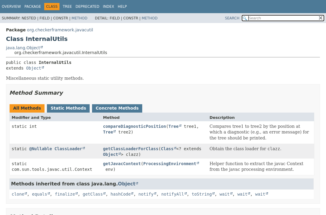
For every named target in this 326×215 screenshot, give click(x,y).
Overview (11, 6)
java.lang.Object (23, 47)
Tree (67, 6)
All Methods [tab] (27, 108)
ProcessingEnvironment (169, 163)
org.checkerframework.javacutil (60, 29)
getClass (93, 194)
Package (33, 6)
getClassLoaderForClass (130, 148)
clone (18, 194)
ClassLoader (68, 148)
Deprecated (88, 6)
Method (80, 18)
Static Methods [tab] (68, 108)
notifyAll (172, 194)
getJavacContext (122, 163)
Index (108, 6)
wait (225, 194)
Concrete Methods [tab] (117, 108)
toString (202, 194)
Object (33, 68)
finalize (65, 194)
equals (39, 194)
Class (167, 148)
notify (146, 194)
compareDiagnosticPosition (134, 126)
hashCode (121, 194)
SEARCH (232, 18)
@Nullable (40, 148)
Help (122, 6)
